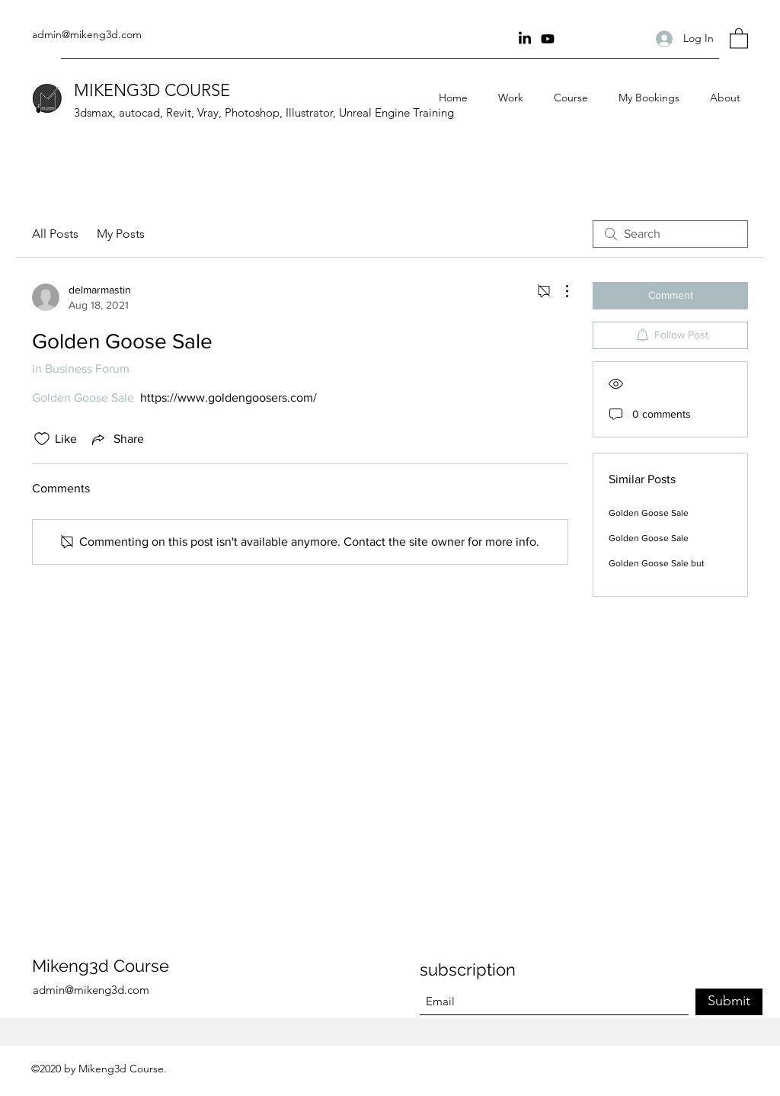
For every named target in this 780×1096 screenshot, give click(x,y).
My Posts (121, 233)
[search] (670, 234)
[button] (739, 38)
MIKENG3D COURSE (152, 90)
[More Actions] (559, 291)
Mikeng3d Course (100, 966)
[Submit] (728, 1002)
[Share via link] (116, 439)
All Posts (55, 233)
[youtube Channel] (547, 38)
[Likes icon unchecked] (42, 439)
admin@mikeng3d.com (87, 34)
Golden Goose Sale (649, 513)
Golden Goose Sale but (657, 563)
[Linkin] (524, 38)
